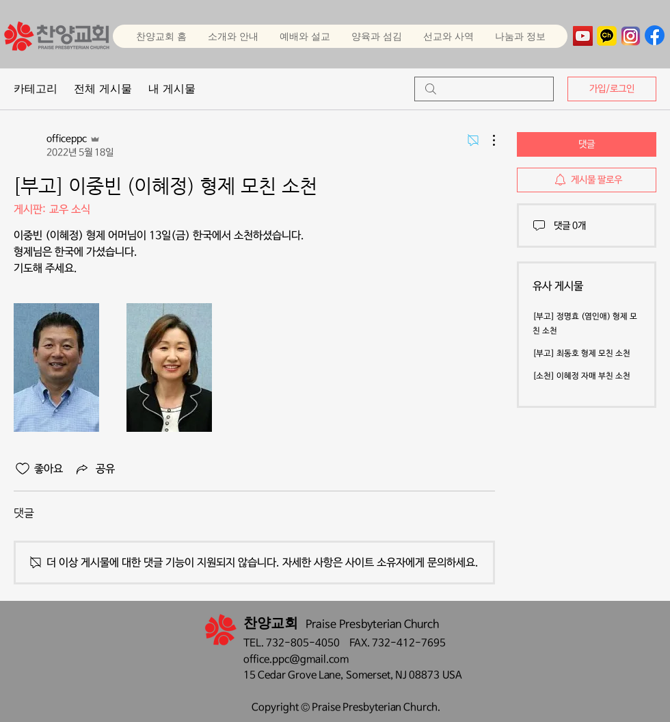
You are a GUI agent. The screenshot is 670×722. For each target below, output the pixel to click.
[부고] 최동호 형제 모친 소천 (581, 354)
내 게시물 (172, 88)
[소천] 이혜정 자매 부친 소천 (581, 376)
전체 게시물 (103, 88)
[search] (484, 89)
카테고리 (35, 88)
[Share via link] (94, 469)
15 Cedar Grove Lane (291, 675)
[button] (304, 36)
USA (452, 675)
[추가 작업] (487, 140)
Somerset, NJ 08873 (394, 675)
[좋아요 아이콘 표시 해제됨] (22, 469)
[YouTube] (583, 36)
